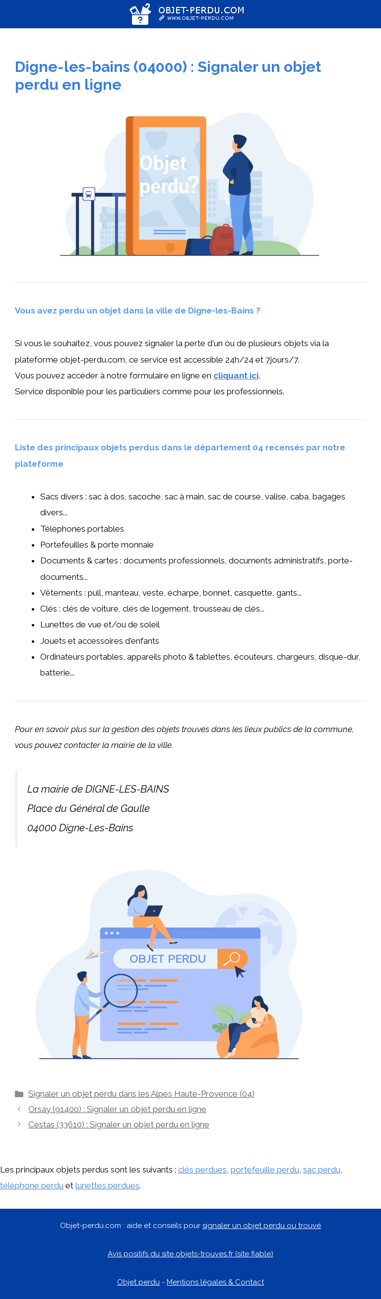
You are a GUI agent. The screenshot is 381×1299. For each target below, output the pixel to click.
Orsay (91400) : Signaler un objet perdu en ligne (117, 1109)
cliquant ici (235, 375)
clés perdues (202, 1170)
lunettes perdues (107, 1185)
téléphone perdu (32, 1185)
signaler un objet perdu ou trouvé (261, 1225)
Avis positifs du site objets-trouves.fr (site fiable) (190, 1253)
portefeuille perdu (265, 1170)
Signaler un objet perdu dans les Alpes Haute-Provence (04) (141, 1094)
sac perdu (321, 1170)
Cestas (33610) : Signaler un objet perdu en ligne (118, 1124)
